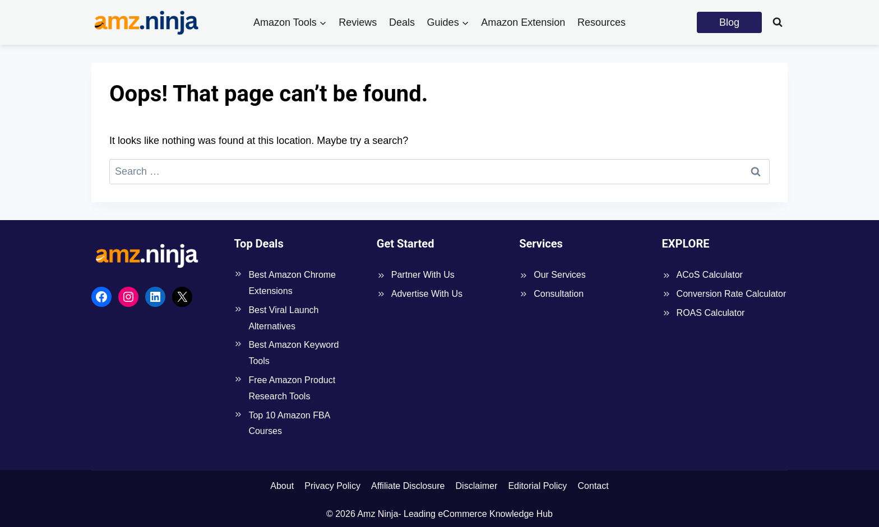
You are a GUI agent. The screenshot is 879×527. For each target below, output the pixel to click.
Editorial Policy (537, 486)
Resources (601, 22)
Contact (593, 486)
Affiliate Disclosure (408, 486)
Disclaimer (477, 486)
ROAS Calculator (711, 313)
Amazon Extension (523, 22)
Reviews (358, 22)
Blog (729, 22)
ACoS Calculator (710, 274)
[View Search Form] (777, 22)
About (282, 486)
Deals (402, 22)
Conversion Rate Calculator (732, 294)
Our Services (559, 274)
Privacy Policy (332, 486)
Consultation (559, 294)
